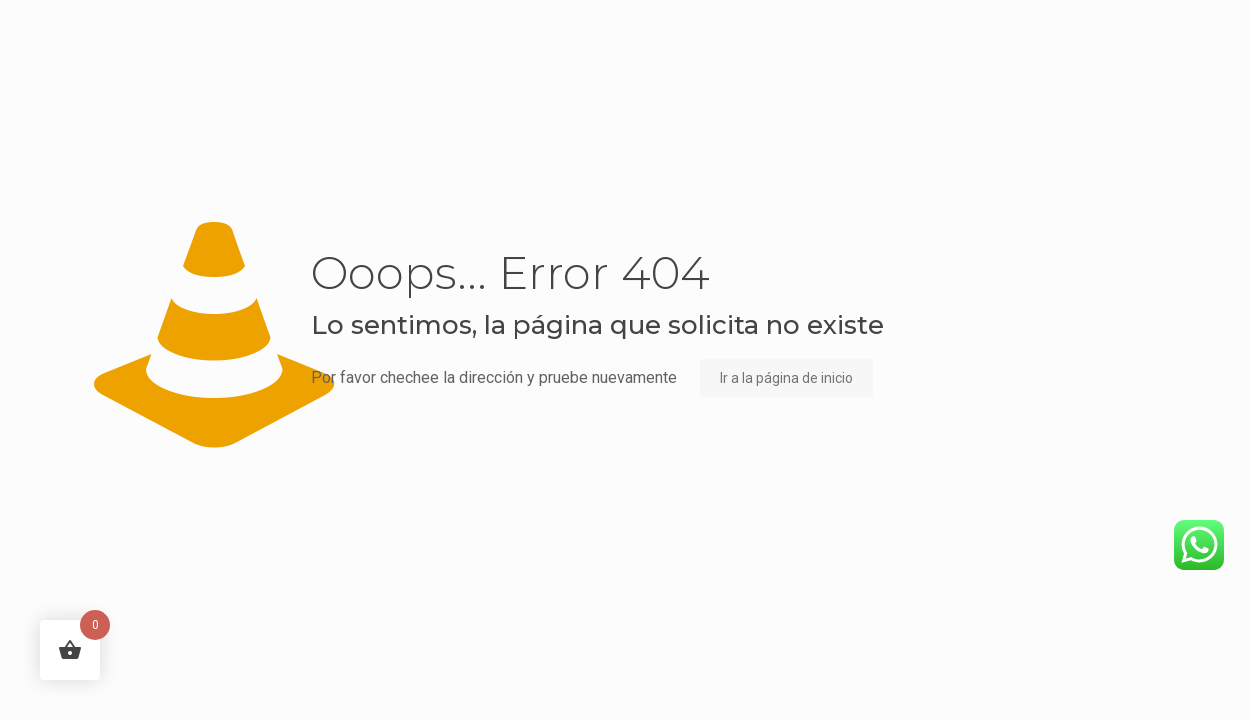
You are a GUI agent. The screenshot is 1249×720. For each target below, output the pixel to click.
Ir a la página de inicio (786, 378)
